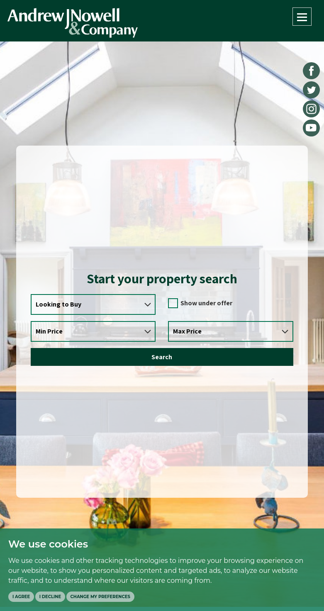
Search (161, 357)
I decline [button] (50, 596)
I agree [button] (21, 596)
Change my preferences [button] (100, 596)
